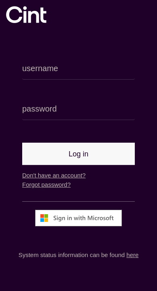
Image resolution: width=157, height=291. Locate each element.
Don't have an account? (54, 175)
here (132, 254)
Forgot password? (46, 184)
